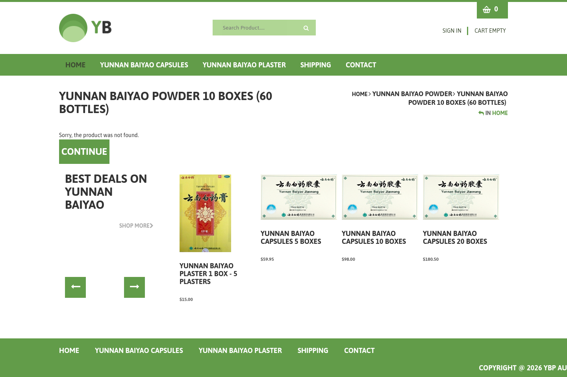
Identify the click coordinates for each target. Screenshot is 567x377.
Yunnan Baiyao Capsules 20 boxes (455, 237)
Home (360, 94)
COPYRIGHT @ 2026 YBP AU (523, 368)
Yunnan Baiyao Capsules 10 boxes (374, 237)
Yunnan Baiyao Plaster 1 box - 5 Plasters (208, 274)
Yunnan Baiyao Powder (412, 94)
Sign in (452, 31)
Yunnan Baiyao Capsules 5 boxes (291, 237)
